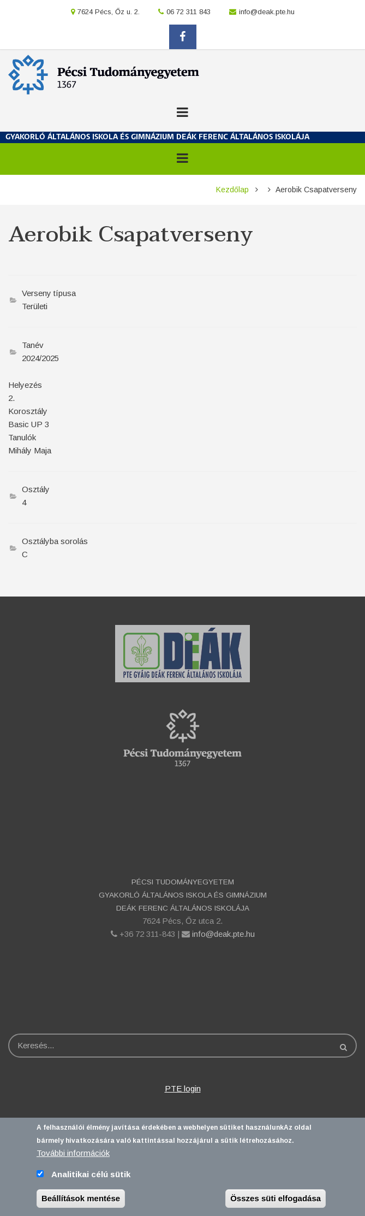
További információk (73, 1153)
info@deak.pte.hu (267, 12)
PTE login (183, 1088)
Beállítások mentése (80, 1198)
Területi (34, 306)
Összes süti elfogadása (275, 1198)
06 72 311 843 (188, 12)
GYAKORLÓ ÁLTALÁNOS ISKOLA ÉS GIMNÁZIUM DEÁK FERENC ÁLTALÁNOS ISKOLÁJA (157, 137)
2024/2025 (40, 358)
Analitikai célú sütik (90, 1174)
